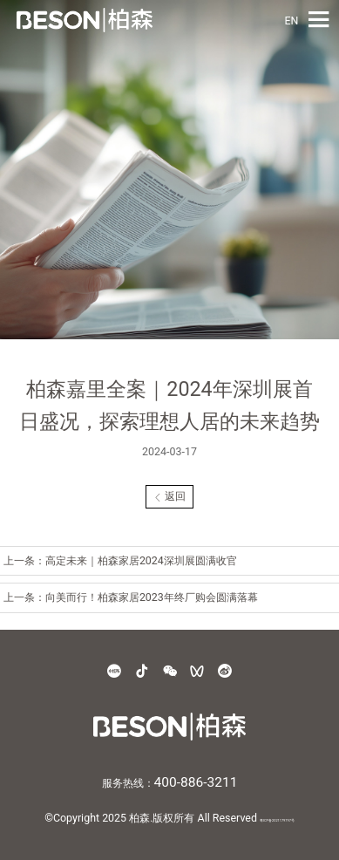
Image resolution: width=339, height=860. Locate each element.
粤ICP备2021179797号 (277, 820)
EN (291, 20)
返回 (169, 495)
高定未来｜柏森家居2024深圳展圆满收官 (141, 560)
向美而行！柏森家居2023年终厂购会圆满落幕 (151, 597)
